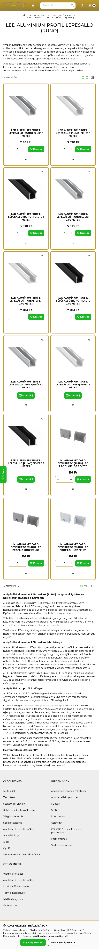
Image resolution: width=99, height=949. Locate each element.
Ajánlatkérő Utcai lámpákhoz (19, 829)
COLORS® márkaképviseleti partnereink (67, 831)
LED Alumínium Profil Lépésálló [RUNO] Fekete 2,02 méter (73, 300)
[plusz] (24, 149)
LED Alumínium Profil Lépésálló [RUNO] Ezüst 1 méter (26, 133)
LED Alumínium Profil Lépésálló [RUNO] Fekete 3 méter (26, 463)
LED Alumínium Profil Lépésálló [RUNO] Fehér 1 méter (73, 133)
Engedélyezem (33, 942)
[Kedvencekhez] (26, 159)
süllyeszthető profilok (66, 603)
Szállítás (55, 810)
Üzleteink (56, 822)
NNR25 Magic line (13, 899)
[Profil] (82, 5)
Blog (6, 841)
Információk (58, 816)
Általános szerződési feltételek (68, 791)
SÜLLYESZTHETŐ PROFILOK (62, 15)
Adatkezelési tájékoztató (65, 797)
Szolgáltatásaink (12, 822)
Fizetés (55, 803)
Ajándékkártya (11, 835)
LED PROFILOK (36, 15)
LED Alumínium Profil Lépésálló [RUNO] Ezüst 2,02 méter (73, 216)
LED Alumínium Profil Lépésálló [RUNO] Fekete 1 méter (26, 216)
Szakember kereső (62, 845)
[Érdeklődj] (26, 395)
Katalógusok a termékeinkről (19, 810)
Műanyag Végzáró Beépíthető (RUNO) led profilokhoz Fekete (73, 463)
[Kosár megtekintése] (92, 5)
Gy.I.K (6, 848)
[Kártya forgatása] (42, 88)
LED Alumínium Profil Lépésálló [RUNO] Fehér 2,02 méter (26, 300)
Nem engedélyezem (63, 942)
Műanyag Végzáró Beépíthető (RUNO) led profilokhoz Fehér (73, 547)
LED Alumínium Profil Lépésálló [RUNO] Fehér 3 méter (73, 384)
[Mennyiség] (17, 149)
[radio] (87, 77)
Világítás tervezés (13, 816)
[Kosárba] (36, 149)
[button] (33, 5)
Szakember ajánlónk (14, 803)
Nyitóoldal (9, 791)
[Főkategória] (24, 15)
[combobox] (58, 5)
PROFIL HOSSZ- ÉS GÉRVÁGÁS (21, 854)
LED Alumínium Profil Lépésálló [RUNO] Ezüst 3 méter (26, 384)
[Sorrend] (93, 77)
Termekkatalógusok (14, 892)
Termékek (9, 797)
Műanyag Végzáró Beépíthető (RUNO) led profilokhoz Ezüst (26, 547)
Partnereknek (59, 838)
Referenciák (10, 905)
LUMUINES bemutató (16, 886)
